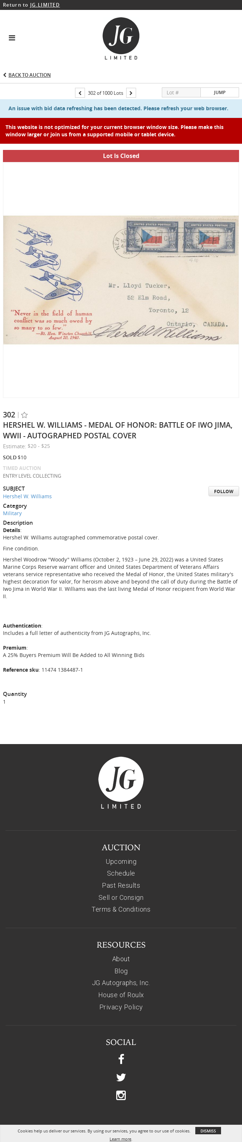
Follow (224, 465)
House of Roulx (121, 969)
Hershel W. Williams (27, 470)
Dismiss (208, 1131)
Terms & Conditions (121, 883)
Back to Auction (29, 75)
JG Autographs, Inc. (121, 956)
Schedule (121, 847)
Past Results (121, 859)
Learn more (120, 1139)
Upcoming (121, 835)
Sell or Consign (121, 871)
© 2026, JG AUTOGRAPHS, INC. (121, 1120)
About (121, 933)
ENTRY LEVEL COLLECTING (32, 449)
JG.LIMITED (45, 4)
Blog (121, 945)
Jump (219, 92)
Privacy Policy (121, 981)
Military (12, 487)
